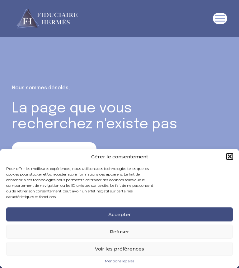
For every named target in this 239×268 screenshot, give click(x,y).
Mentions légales (119, 261)
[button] (230, 156)
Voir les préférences (119, 249)
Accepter (119, 214)
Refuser (119, 232)
